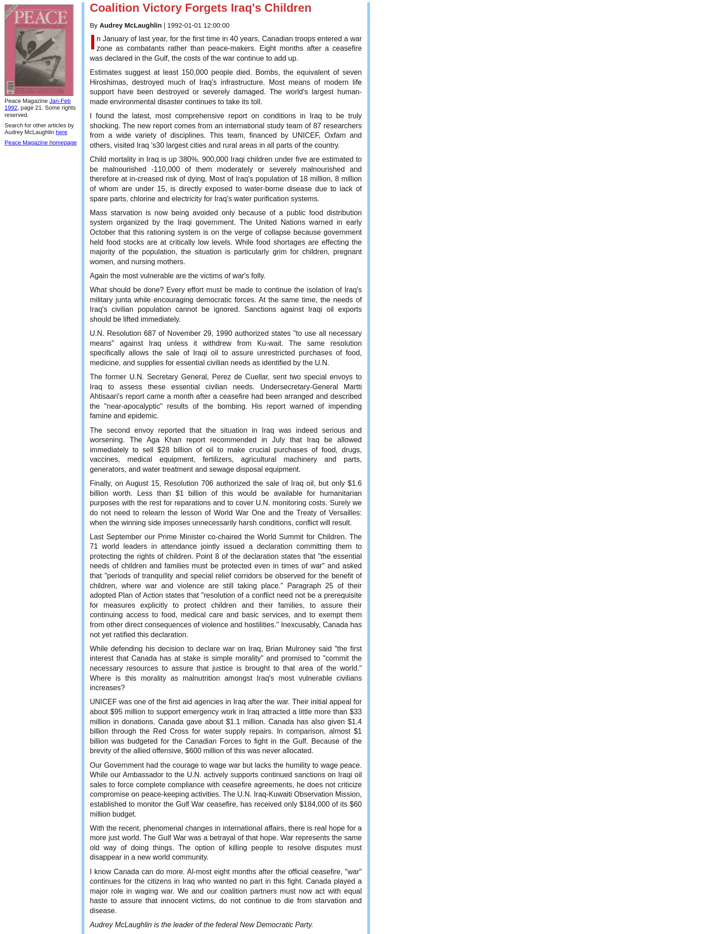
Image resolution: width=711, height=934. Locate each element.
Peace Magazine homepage (41, 142)
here (62, 132)
